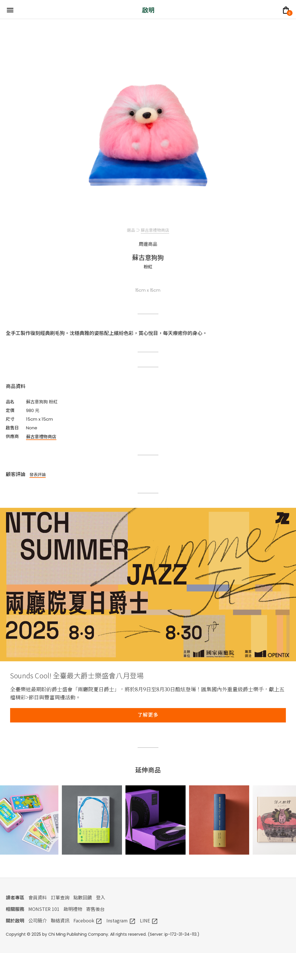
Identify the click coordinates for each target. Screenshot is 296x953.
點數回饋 (82, 897)
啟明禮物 (73, 908)
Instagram (121, 920)
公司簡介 (37, 920)
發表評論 (37, 474)
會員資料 (37, 897)
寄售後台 (95, 908)
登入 (100, 897)
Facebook (87, 920)
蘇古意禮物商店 (155, 230)
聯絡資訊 (60, 920)
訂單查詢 (60, 897)
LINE (149, 920)
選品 (131, 230)
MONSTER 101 (44, 908)
